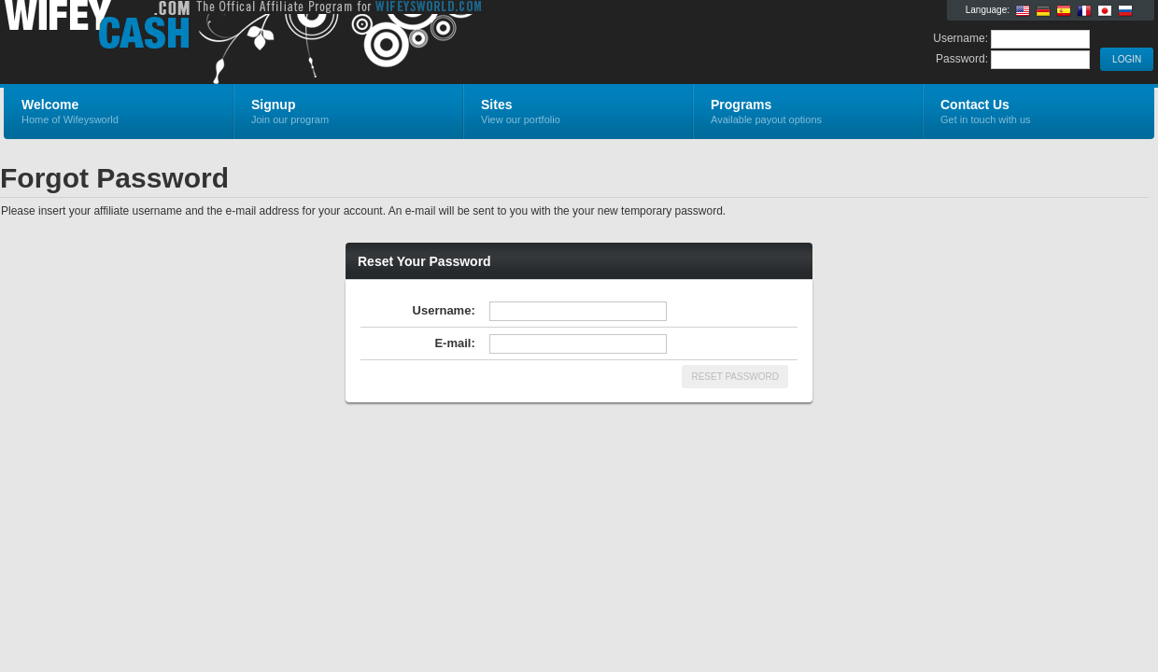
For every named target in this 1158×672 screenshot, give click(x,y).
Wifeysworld (226, 43)
